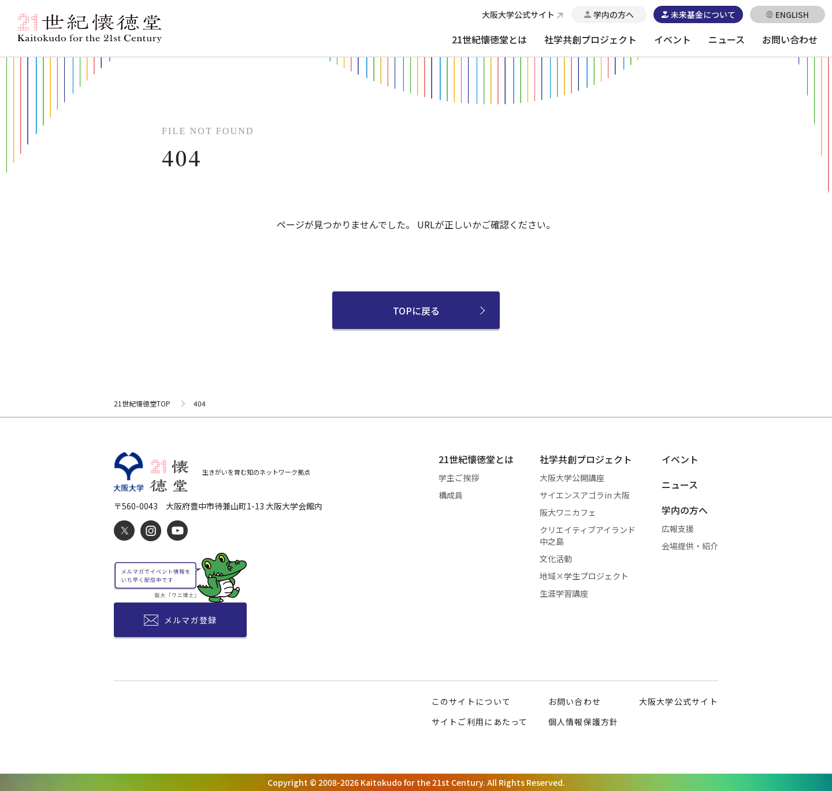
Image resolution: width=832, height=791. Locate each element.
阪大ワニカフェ (568, 512)
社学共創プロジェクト (590, 39)
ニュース (726, 39)
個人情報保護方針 (583, 721)
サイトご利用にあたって (480, 721)
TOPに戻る (416, 310)
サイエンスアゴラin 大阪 (585, 495)
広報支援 (678, 528)
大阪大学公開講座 (572, 477)
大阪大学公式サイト (678, 701)
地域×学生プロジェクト (584, 576)
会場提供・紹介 (690, 546)
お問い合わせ (790, 39)
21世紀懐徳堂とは (489, 39)
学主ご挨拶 (459, 477)
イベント (672, 39)
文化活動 (556, 558)
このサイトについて (471, 701)
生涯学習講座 (564, 593)
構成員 (451, 495)
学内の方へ (685, 510)
